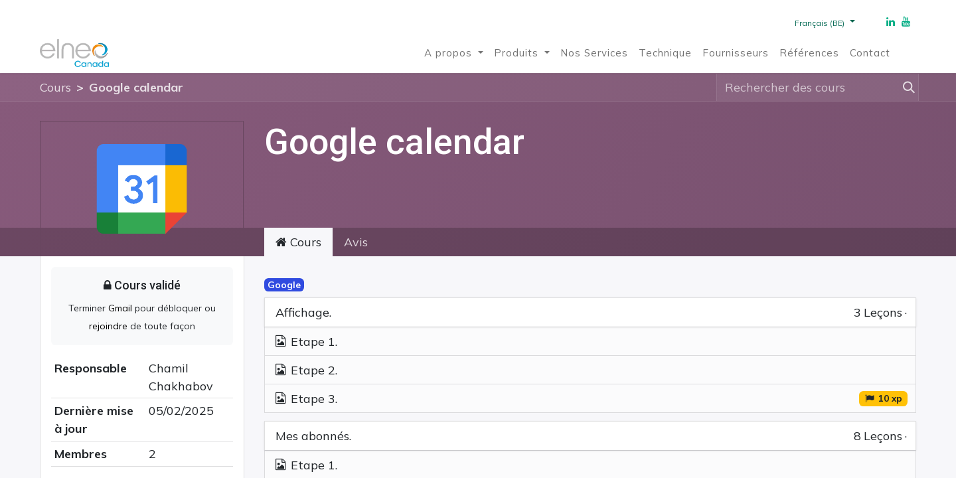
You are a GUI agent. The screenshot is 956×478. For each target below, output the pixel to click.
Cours (55, 87)
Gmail (120, 308)
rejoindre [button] (109, 326)
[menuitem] (454, 53)
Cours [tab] (298, 242)
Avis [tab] (356, 242)
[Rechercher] (906, 87)
